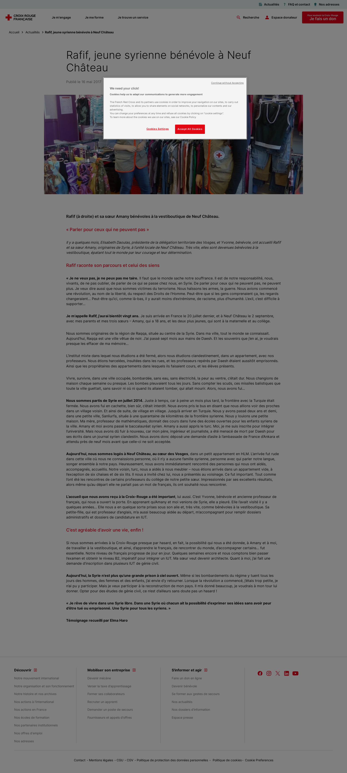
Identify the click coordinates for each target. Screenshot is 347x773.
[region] (175, 108)
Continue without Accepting (227, 83)
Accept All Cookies (189, 129)
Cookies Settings (158, 128)
